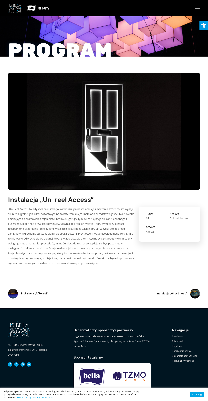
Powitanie (177, 336)
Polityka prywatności (183, 361)
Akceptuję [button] (197, 394)
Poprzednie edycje (182, 351)
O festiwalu (178, 341)
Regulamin (177, 346)
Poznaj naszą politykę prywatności (35, 397)
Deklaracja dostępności (184, 356)
